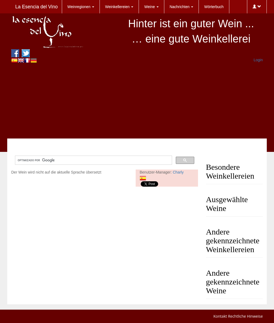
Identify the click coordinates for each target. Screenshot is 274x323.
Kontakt (220, 316)
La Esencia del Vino (36, 6)
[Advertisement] (137, 101)
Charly (178, 172)
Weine (151, 7)
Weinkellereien (119, 7)
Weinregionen (80, 7)
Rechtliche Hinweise (245, 316)
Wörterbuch (213, 7)
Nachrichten (181, 7)
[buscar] (93, 160)
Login (258, 60)
